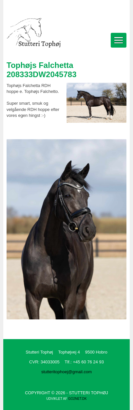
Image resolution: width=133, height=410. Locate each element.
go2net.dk (77, 398)
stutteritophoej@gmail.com (66, 371)
